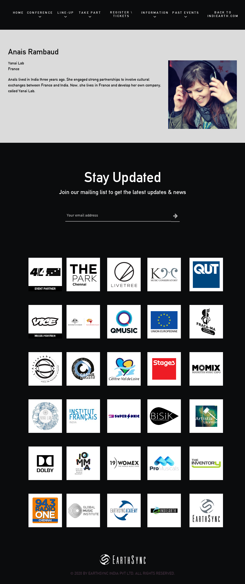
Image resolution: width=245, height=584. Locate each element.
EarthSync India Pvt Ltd (110, 573)
